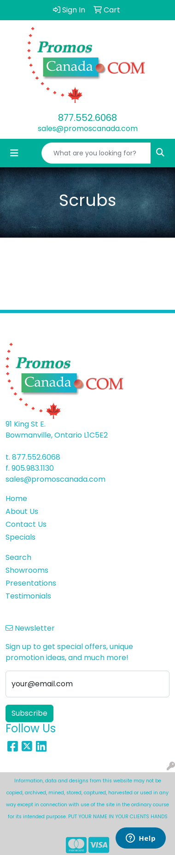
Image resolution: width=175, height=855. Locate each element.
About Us (22, 511)
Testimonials (28, 596)
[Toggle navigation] (14, 153)
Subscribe (29, 713)
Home (16, 498)
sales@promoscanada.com (88, 128)
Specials (20, 537)
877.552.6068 (87, 117)
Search (18, 557)
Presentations (31, 583)
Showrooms (27, 570)
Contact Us (26, 524)
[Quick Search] (96, 153)
